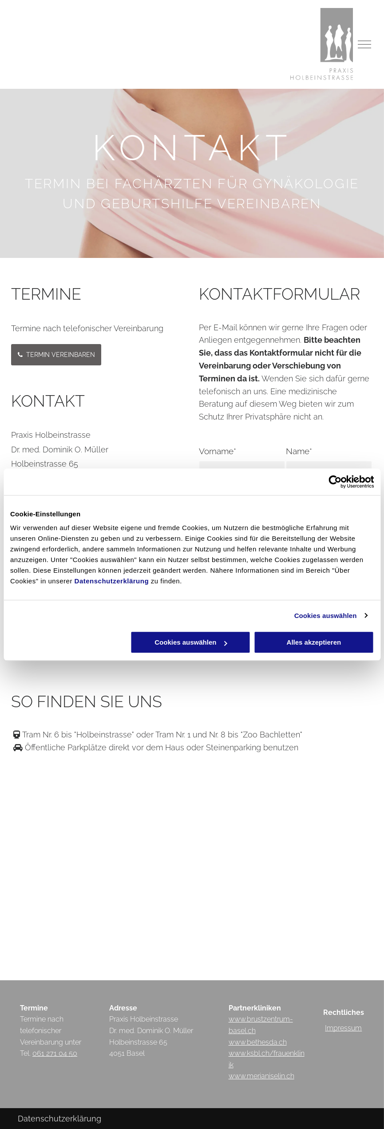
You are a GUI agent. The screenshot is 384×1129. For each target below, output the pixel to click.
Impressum (343, 1028)
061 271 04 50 (54, 1053)
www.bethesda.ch (258, 1042)
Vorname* (217, 451)
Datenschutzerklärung (112, 581)
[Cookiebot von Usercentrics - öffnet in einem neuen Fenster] (335, 481)
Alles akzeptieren (314, 642)
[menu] (364, 44)
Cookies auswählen (325, 615)
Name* (299, 451)
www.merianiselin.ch (261, 1076)
